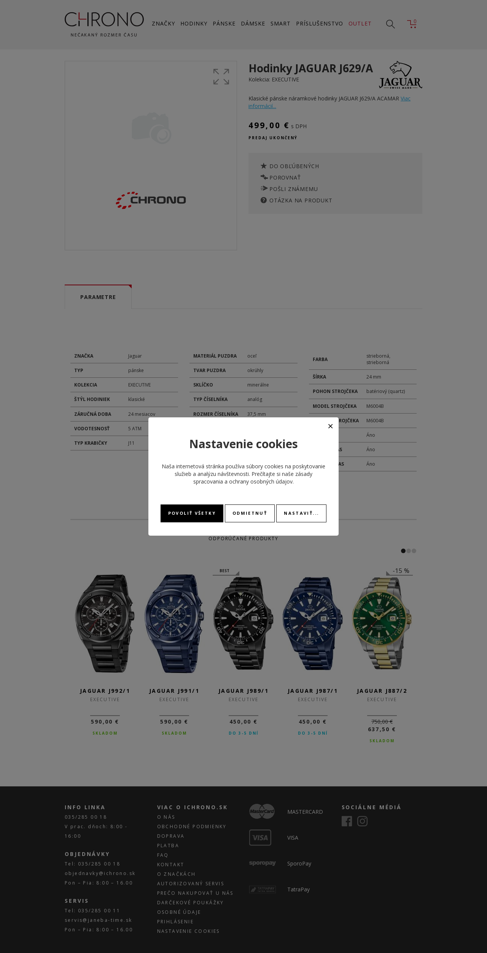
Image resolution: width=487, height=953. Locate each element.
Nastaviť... (301, 513)
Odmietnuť (249, 513)
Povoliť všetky (192, 513)
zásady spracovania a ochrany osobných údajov (252, 477)
